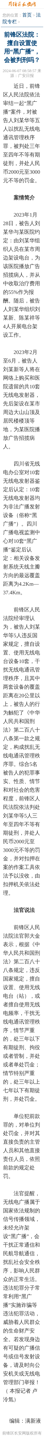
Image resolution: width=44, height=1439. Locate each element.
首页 (27, 15)
